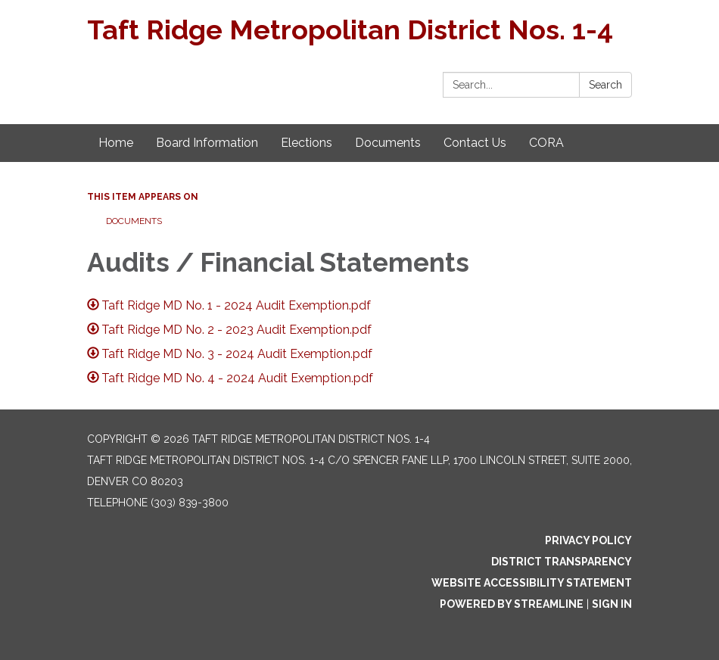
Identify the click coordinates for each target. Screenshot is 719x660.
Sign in (612, 604)
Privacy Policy (588, 540)
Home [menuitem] (115, 142)
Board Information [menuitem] (207, 142)
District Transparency (561, 562)
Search (605, 85)
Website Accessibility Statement (531, 583)
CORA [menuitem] (546, 142)
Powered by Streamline (512, 604)
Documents (134, 221)
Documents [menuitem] (388, 142)
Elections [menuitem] (306, 142)
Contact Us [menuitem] (475, 142)
